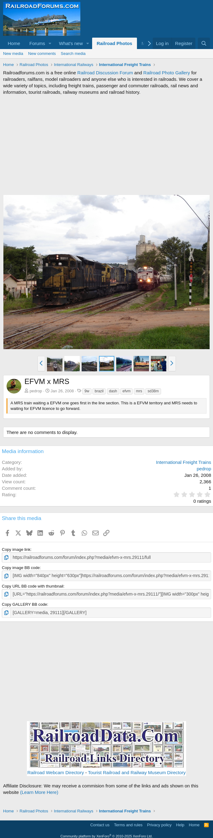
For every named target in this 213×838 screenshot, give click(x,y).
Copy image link (16, 549)
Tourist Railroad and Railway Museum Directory (137, 771)
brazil (99, 391)
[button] (50, 43)
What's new (71, 43)
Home (14, 43)
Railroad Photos (114, 43)
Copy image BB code (21, 567)
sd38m (153, 391)
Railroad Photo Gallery (166, 72)
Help (180, 823)
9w (86, 391)
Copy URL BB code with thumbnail (32, 585)
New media (13, 53)
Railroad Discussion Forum (105, 72)
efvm (126, 391)
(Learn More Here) (39, 790)
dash (113, 391)
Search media (73, 53)
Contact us (99, 823)
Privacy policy (159, 823)
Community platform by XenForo (107, 834)
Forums (37, 43)
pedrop (36, 391)
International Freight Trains (183, 462)
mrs (139, 391)
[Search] (204, 43)
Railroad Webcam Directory (55, 771)
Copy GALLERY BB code (24, 603)
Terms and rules (128, 823)
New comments (42, 53)
